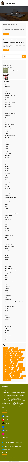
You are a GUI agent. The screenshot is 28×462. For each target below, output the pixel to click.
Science (6, 291)
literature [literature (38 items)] (21, 366)
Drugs (6, 142)
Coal (6, 109)
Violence (7, 330)
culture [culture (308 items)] (6, 354)
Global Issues (8, 171)
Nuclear (6, 248)
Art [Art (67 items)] (11, 348)
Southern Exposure (9, 306)
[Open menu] (26, 3)
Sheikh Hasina (8, 297)
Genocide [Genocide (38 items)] (20, 360)
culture (6, 122)
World (6, 339)
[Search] (24, 56)
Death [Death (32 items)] (13, 354)
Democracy (7, 126)
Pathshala (7, 259)
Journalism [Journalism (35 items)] (7, 366)
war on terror (8, 335)
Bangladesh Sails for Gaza (7, 65)
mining (6, 226)
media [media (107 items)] (16, 368)
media (6, 217)
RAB (6, 279)
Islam (6, 200)
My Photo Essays (9, 235)
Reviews (7, 288)
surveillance (7, 313)
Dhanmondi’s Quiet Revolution (7, 67)
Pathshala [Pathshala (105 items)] (22, 370)
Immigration (7, 186)
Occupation (7, 251)
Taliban (6, 315)
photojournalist (8, 273)
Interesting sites (8, 193)
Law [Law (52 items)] (14, 366)
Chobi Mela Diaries (6, 74)
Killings (6, 204)
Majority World (8, 215)
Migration (7, 222)
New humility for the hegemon (9, 27)
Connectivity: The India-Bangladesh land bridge (13, 42)
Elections (7, 149)
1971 (6, 84)
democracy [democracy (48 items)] (20, 354)
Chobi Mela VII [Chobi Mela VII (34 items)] (17, 352)
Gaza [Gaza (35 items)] (14, 360)
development (8, 129)
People (6, 262)
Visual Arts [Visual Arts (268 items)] (14, 378)
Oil (5, 253)
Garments (7, 162)
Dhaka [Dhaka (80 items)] (6, 356)
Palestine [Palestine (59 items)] (14, 370)
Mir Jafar (7, 228)
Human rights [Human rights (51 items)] (8, 364)
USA (6, 328)
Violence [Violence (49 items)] (7, 378)
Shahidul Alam (8, 295)
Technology (7, 317)
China (6, 100)
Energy (6, 151)
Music (6, 233)
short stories (8, 299)
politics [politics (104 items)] (6, 374)
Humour (7, 184)
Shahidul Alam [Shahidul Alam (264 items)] (16, 376)
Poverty (6, 277)
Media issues (8, 220)
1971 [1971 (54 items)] (6, 348)
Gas (5, 164)
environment (8, 153)
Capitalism (7, 93)
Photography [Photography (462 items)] (8, 372)
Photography (8, 266)
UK (5, 324)
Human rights (8, 182)
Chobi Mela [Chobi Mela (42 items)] (7, 352)
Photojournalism (9, 268)
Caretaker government (10, 95)
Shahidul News (10, 3)
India (6, 191)
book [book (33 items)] (15, 350)
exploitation (7, 155)
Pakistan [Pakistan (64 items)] (7, 370)
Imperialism (7, 188)
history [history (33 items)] (15, 362)
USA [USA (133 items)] (24, 376)
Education (7, 146)
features (7, 157)
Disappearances (8, 131)
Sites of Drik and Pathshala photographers (15, 302)
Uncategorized (8, 326)
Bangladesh (7, 91)
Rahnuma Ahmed (9, 282)
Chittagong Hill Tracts (10, 102)
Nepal (6, 237)
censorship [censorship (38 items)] (21, 350)
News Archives (8, 244)
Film (6, 160)
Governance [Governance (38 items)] (8, 362)
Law (6, 206)
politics (6, 275)
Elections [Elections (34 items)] (7, 358)
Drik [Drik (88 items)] (12, 356)
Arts (6, 89)
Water (6, 337)
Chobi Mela (7, 104)
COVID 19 (7, 117)
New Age (7, 239)
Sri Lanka (7, 310)
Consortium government (10, 113)
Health (6, 177)
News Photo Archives (10, 246)
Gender (6, 166)
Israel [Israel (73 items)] (21, 364)
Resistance (7, 286)
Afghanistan (7, 86)
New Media (7, 242)
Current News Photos (10, 124)
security (6, 293)
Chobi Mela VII (8, 106)
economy (7, 144)
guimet (6, 175)
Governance (7, 173)
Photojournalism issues (10, 271)
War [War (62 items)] (21, 378)
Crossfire (7, 120)
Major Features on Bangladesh (12, 213)
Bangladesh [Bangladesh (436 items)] (7, 350)
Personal (7, 264)
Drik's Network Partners (10, 140)
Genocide (7, 168)
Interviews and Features (10, 197)
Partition (7, 257)
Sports (6, 308)
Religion (6, 284)
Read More (6, 34)
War (6, 333)
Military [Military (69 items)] (22, 368)
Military (6, 224)
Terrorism (7, 319)
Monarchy (7, 231)
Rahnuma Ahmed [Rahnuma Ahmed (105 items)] (16, 374)
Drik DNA (7, 137)
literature (7, 211)
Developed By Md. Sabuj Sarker (14, 461)
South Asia (7, 304)
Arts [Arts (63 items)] (16, 348)
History (6, 180)
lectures (6, 208)
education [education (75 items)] (18, 356)
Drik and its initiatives (10, 135)
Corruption (7, 115)
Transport (7, 322)
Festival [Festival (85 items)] (22, 358)
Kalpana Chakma (9, 202)
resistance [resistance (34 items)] (7, 376)
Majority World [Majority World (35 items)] (8, 368)
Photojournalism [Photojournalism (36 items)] (18, 372)
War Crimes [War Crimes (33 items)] (7, 380)
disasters (7, 133)
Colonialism (7, 111)
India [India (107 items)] (16, 364)
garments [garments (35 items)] (7, 360)
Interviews (7, 195)
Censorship (7, 97)
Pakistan (7, 255)
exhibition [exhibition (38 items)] (15, 358)
